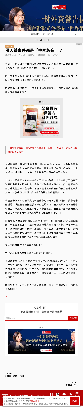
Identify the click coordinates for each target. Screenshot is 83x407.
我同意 (75, 401)
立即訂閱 (73, 318)
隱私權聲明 (35, 401)
